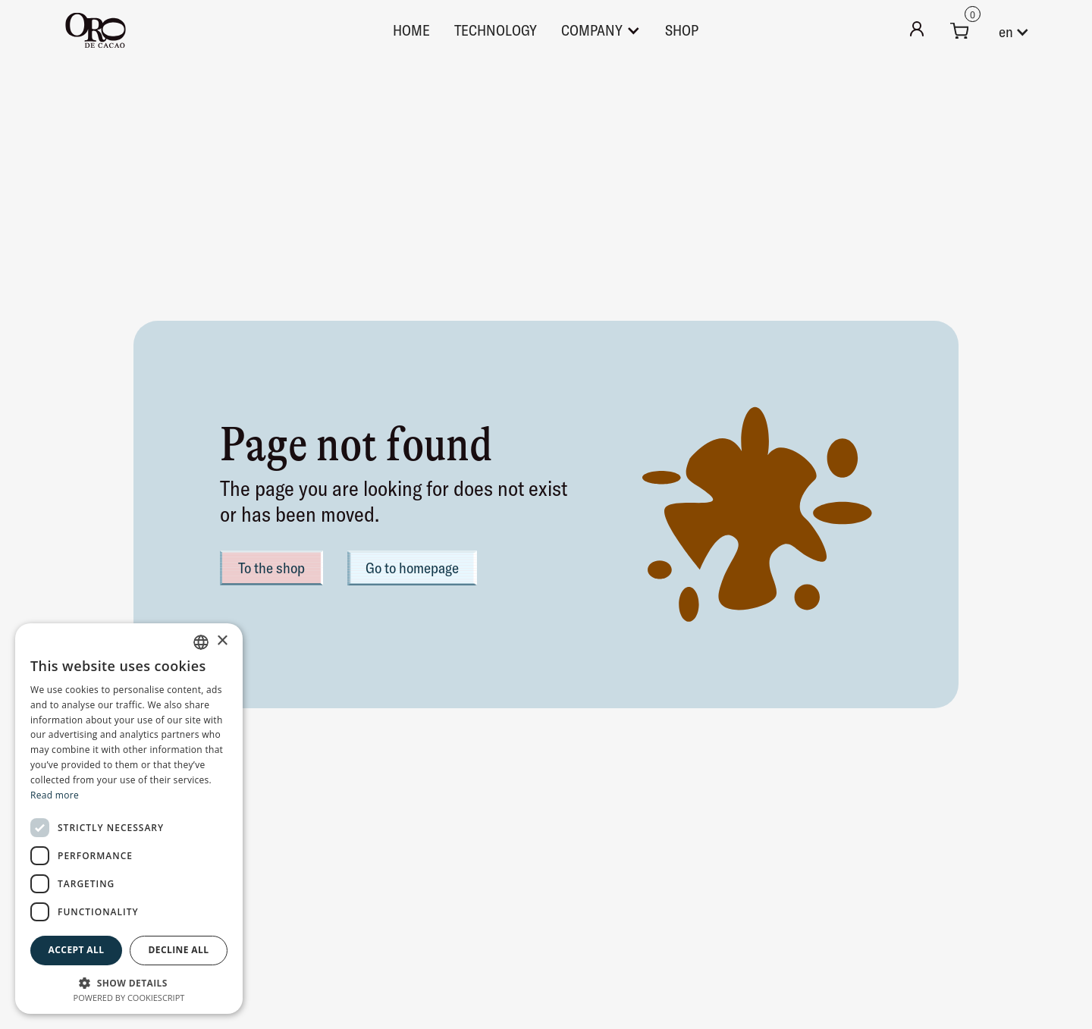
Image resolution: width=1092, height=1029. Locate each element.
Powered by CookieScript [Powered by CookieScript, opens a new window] (129, 997)
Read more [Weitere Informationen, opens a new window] (54, 795)
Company (592, 29)
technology (495, 29)
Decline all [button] (179, 949)
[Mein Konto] (917, 30)
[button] (959, 30)
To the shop (271, 567)
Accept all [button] (77, 949)
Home (411, 29)
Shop (681, 29)
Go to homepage (412, 567)
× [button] (222, 641)
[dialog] (129, 818)
